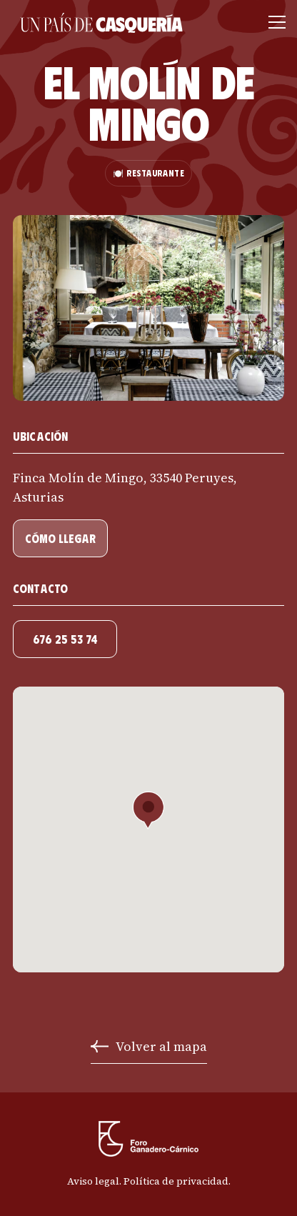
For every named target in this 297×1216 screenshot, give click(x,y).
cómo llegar (60, 538)
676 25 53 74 (65, 639)
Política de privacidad (176, 1181)
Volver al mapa (161, 1046)
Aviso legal (93, 1181)
